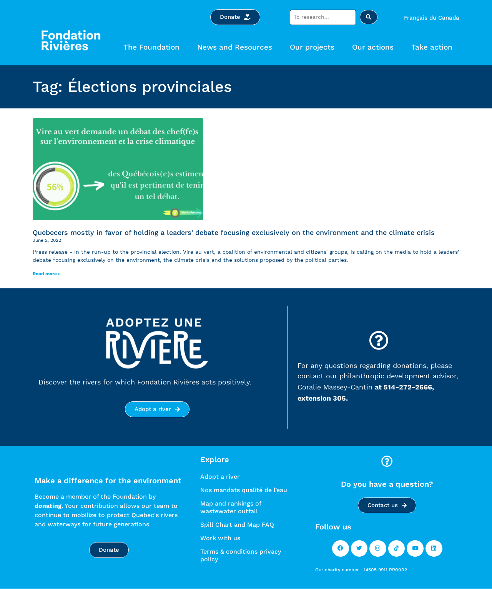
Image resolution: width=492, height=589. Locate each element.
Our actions (374, 47)
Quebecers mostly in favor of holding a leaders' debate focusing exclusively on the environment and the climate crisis (234, 232)
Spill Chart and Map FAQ (237, 524)
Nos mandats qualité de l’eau (243, 490)
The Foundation (153, 47)
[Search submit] (368, 17)
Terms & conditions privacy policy (240, 555)
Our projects (314, 47)
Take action (433, 47)
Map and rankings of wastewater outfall (230, 507)
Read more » (47, 273)
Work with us (220, 538)
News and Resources (236, 47)
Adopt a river (220, 476)
